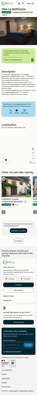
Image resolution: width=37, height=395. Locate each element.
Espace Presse (8, 296)
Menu (29, 4)
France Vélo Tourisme (26, 391)
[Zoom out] (33, 155)
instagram (11, 279)
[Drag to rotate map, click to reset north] (33, 158)
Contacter (18, 241)
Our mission (18, 290)
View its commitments (12, 60)
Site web (24, 113)
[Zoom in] (33, 152)
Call (10, 113)
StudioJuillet (13, 391)
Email (17, 113)
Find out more (18, 322)
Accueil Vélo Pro (7, 370)
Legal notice (6, 378)
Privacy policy (6, 387)
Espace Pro (7, 300)
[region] (18, 146)
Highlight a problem (18, 231)
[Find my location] (33, 149)
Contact (18, 285)
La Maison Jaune (10, 199)
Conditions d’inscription (12, 351)
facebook (27, 279)
